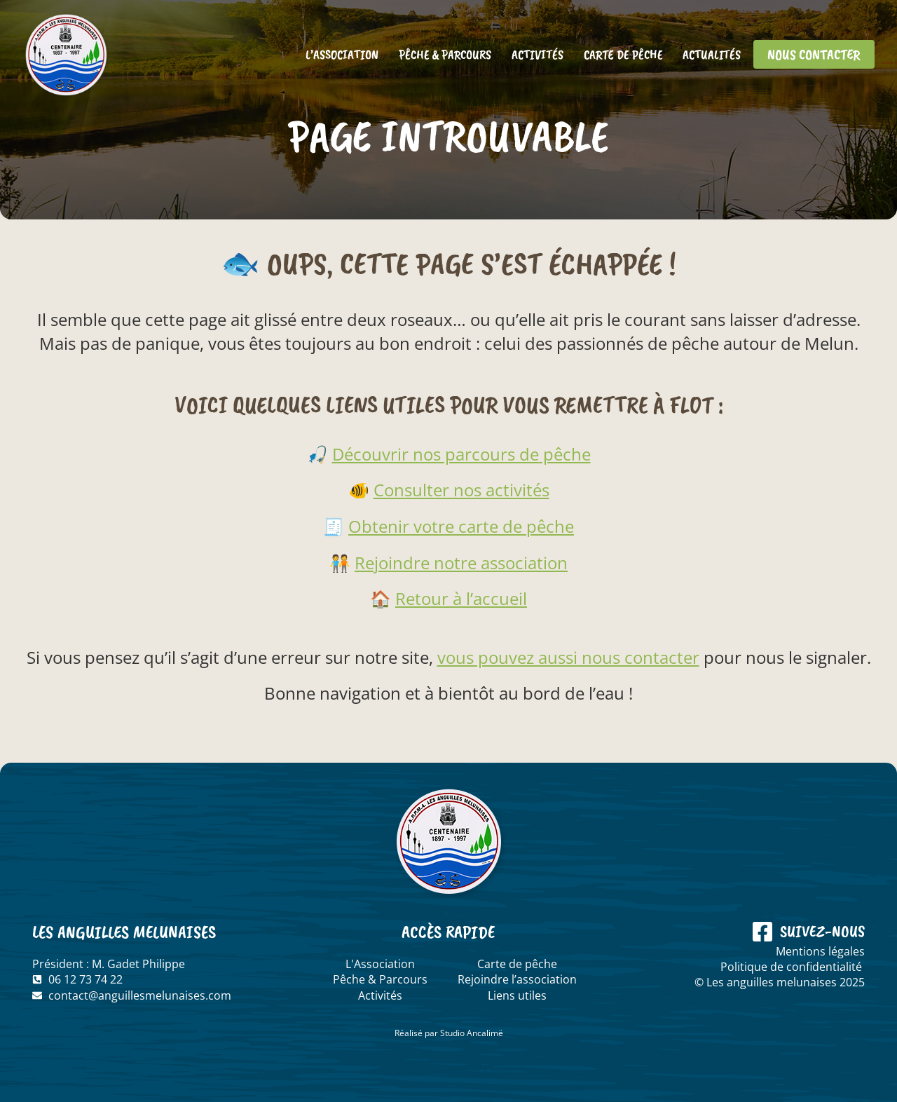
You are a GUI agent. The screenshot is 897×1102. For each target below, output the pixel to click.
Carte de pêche (622, 54)
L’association (342, 54)
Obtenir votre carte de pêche (461, 526)
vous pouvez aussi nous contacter (568, 657)
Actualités (712, 54)
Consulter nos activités (461, 489)
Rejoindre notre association (461, 562)
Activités (537, 54)
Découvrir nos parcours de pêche (461, 453)
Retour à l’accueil (461, 598)
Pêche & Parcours (444, 54)
